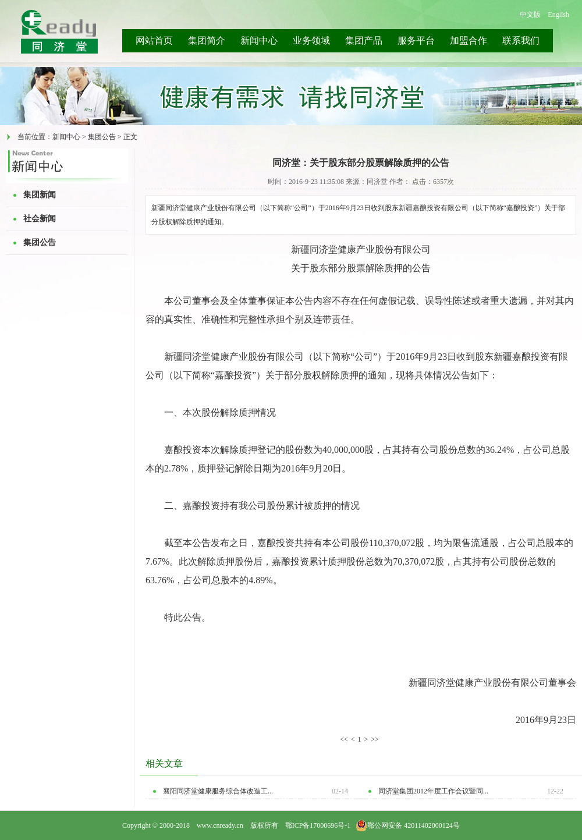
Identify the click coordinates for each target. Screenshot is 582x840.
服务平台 (416, 40)
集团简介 (206, 40)
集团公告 (39, 242)
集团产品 (363, 40)
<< (344, 739)
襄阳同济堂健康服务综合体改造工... (218, 791)
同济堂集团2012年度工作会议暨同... (433, 791)
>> (375, 739)
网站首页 (154, 40)
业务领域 (311, 40)
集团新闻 (39, 194)
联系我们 (521, 40)
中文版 (530, 14)
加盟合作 (468, 40)
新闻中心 (259, 40)
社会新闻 (39, 218)
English (558, 14)
